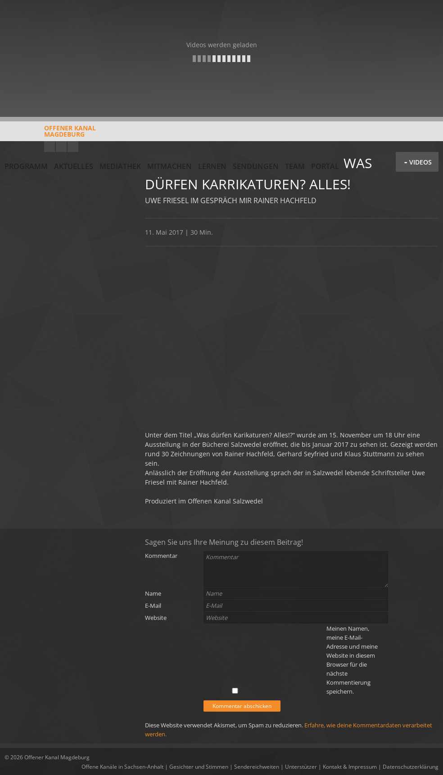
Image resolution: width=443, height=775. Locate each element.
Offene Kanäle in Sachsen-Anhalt (122, 767)
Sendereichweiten (256, 767)
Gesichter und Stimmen (198, 767)
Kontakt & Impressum (350, 767)
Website (156, 618)
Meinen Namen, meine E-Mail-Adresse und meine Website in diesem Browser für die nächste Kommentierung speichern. (352, 659)
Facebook (61, 146)
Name (153, 593)
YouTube (49, 146)
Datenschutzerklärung (410, 767)
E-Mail (153, 605)
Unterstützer (301, 767)
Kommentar (161, 556)
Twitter (73, 146)
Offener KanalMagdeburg (50, 134)
